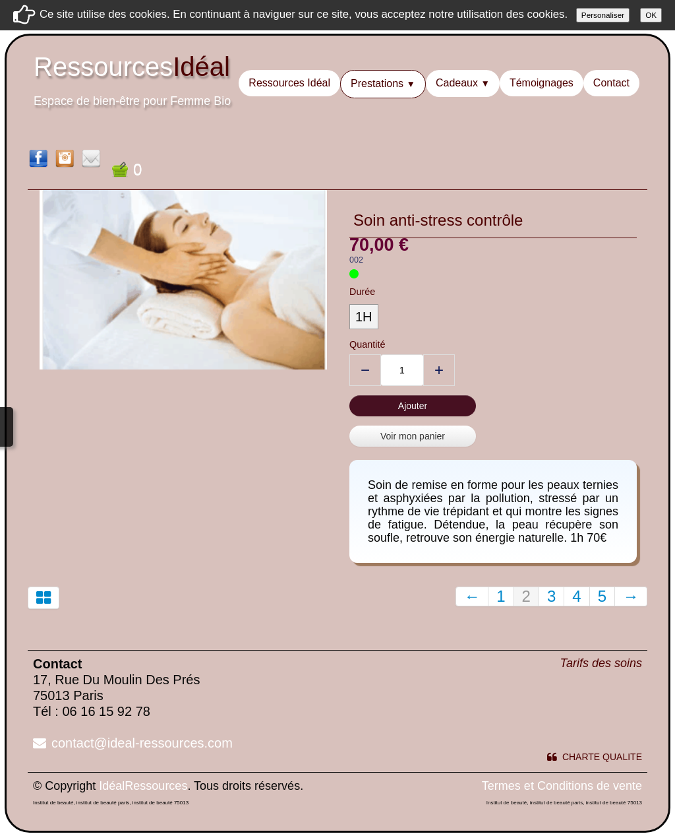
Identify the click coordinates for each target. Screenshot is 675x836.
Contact (611, 82)
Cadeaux (463, 82)
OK (651, 15)
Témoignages (541, 82)
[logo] (132, 89)
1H (363, 316)
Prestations (383, 83)
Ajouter (412, 406)
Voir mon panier (412, 436)
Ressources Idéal (289, 82)
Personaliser (602, 15)
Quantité (367, 344)
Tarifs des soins (601, 663)
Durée (362, 291)
